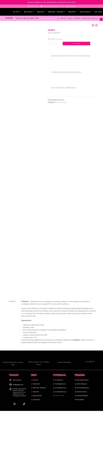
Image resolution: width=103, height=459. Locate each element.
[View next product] (96, 25)
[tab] (12, 301)
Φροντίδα (64, 102)
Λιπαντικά (58, 102)
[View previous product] (93, 25)
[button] (55, 39)
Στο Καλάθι (76, 43)
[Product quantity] (53, 43)
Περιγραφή (12, 301)
